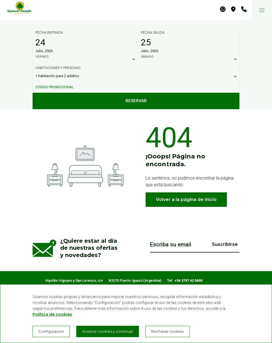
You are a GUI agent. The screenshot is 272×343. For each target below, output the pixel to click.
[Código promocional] (133, 87)
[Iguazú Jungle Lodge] (16, 10)
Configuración (51, 331)
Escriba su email (170, 244)
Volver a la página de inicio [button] (186, 199)
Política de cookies (52, 314)
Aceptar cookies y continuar (107, 331)
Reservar (136, 100)
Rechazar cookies (167, 331)
